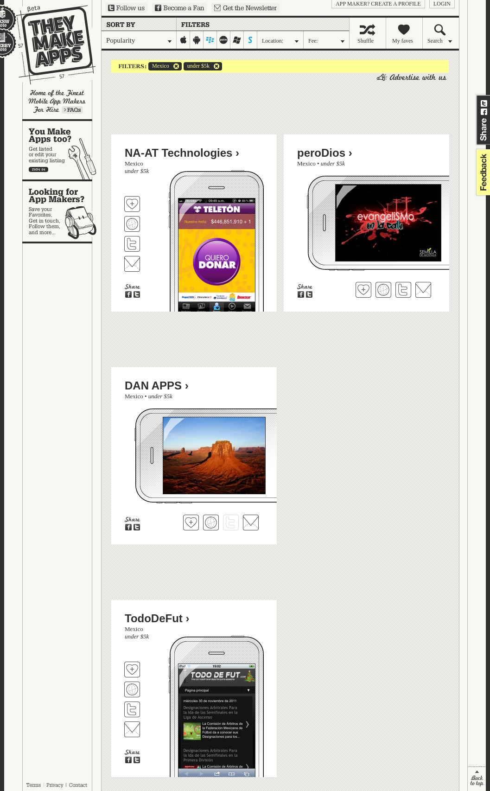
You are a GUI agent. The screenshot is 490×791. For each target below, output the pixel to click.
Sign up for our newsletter (245, 8)
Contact (78, 785)
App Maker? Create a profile (378, 3)
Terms (33, 785)
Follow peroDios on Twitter (403, 290)
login (442, 3)
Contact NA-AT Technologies (132, 264)
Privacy (55, 785)
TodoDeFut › (157, 618)
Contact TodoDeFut (132, 729)
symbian (250, 40)
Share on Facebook (484, 111)
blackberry (210, 40)
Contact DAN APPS (251, 522)
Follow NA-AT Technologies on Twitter (132, 244)
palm (223, 40)
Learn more (72, 110)
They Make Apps (49, 44)
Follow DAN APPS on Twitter (231, 522)
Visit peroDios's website (383, 290)
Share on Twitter (484, 103)
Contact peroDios (423, 290)
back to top (477, 778)
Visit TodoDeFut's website (132, 689)
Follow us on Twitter (126, 8)
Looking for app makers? (62, 211)
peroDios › (324, 153)
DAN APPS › (157, 385)
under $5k (197, 66)
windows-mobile (237, 40)
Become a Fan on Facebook (179, 8)
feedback (482, 172)
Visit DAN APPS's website (211, 522)
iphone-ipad (183, 40)
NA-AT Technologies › (182, 153)
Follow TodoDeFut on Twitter (132, 709)
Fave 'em (132, 204)
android (197, 40)
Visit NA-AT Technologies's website (132, 224)
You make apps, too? (62, 150)
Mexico (158, 66)
